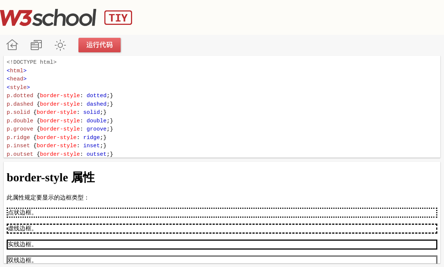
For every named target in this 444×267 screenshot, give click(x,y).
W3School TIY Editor (66, 17)
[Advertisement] (309, 16)
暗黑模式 (60, 45)
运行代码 (100, 45)
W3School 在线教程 (12, 45)
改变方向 (36, 45)
